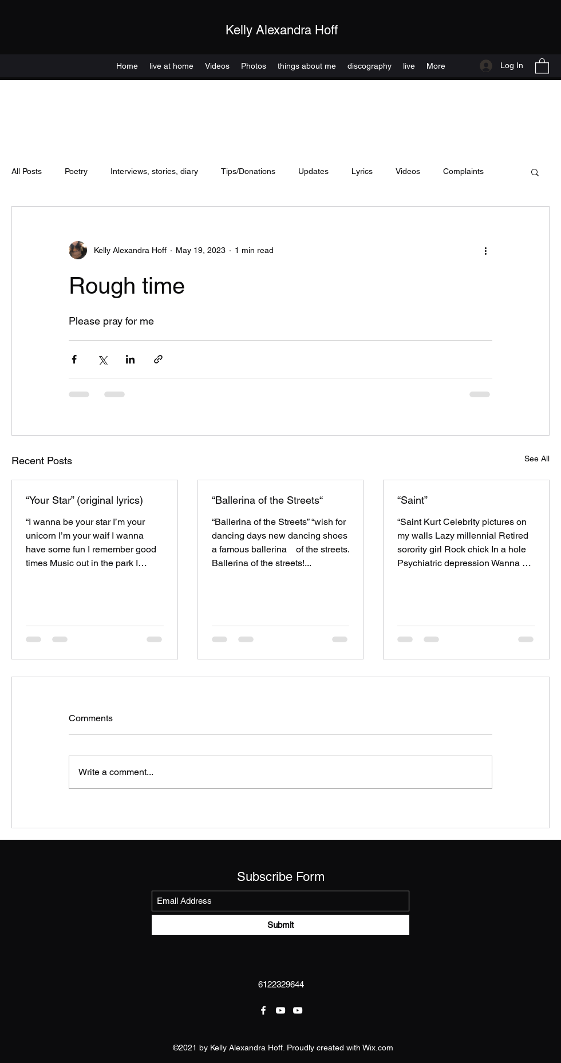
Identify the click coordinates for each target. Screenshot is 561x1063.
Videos (408, 171)
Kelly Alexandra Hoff (282, 30)
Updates (313, 171)
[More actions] (485, 250)
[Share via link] (158, 359)
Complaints (463, 171)
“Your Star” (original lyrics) (84, 500)
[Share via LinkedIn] (130, 359)
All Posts (26, 171)
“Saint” (412, 500)
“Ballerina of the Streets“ (267, 500)
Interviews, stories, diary (154, 171)
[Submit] (280, 925)
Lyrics (362, 171)
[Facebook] (263, 1010)
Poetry (76, 171)
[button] (542, 65)
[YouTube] (280, 1010)
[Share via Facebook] (74, 359)
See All (537, 458)
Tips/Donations (248, 171)
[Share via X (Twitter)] (102, 359)
